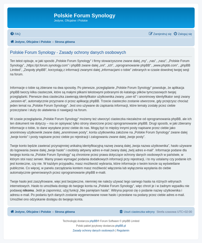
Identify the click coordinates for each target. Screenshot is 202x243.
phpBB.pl (120, 225)
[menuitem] (15, 34)
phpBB (94, 221)
